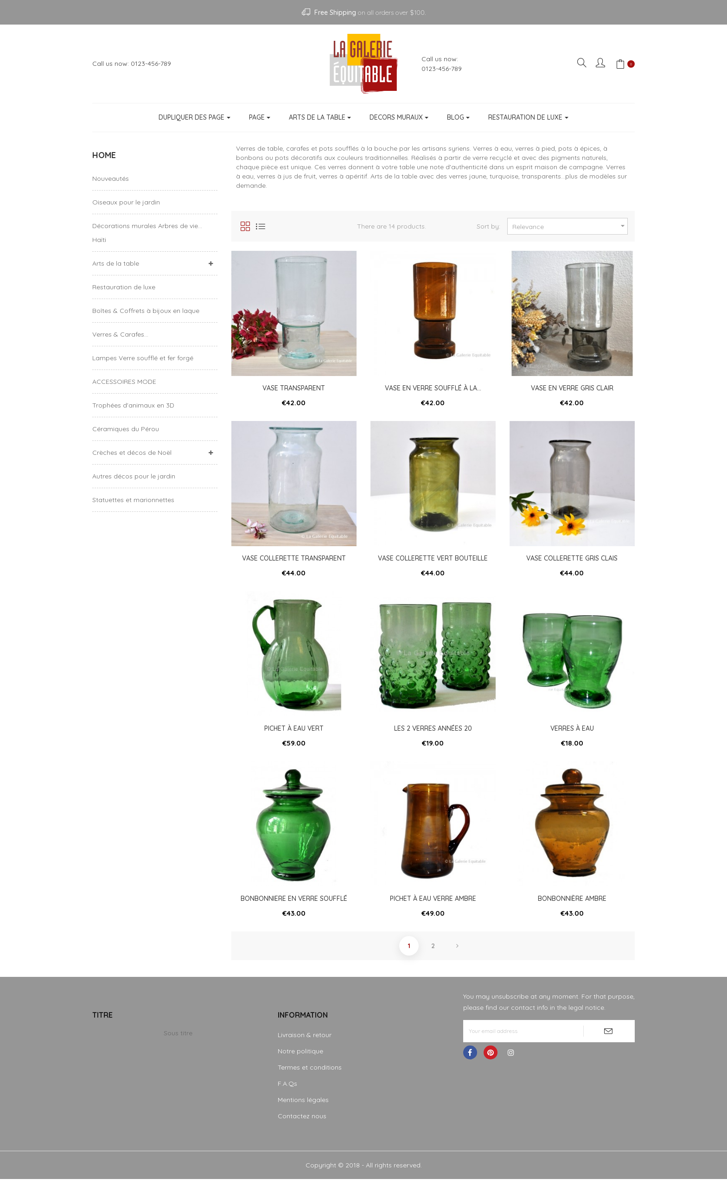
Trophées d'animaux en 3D (133, 405)
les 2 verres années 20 (433, 735)
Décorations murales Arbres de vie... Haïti (147, 233)
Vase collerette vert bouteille (433, 561)
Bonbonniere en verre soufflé (294, 908)
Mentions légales (303, 1113)
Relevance (569, 226)
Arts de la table (115, 263)
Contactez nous (302, 1129)
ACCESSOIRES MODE (124, 381)
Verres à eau (572, 735)
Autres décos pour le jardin (133, 476)
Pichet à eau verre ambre (433, 908)
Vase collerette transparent (294, 561)
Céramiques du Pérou (125, 429)
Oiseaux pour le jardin (126, 202)
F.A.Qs (287, 1096)
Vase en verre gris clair (572, 388)
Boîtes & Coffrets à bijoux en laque (145, 310)
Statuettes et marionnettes (133, 500)
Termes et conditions (310, 1080)
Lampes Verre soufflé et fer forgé (142, 358)
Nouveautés (110, 178)
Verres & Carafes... (120, 334)
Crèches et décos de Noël (132, 452)
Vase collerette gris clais (572, 561)
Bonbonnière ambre (572, 908)
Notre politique (300, 1064)
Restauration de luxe (123, 287)
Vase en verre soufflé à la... (433, 388)
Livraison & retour (305, 1048)
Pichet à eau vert (294, 735)
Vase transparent (293, 388)
